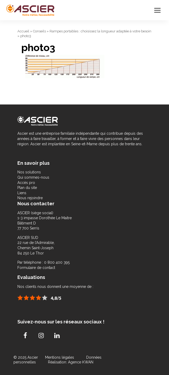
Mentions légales (60, 357)
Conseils (39, 31)
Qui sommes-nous (33, 177)
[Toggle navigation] (157, 10)
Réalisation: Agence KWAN (70, 362)
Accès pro (26, 183)
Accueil (23, 31)
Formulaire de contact (36, 268)
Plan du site (27, 188)
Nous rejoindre (30, 198)
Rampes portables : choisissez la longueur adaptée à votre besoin (100, 31)
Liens (21, 193)
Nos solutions (29, 172)
